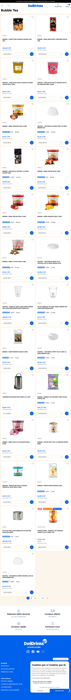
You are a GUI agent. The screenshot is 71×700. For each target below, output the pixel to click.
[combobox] (15, 54)
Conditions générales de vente (11, 684)
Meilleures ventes (7, 671)
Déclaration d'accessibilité (10, 690)
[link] (35, 5)
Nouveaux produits (8, 668)
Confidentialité (6, 687)
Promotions (5, 665)
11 (42, 598)
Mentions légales (7, 681)
